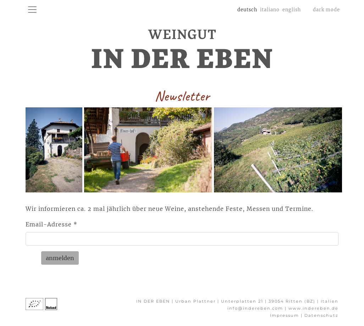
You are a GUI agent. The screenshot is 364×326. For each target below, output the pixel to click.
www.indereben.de (313, 308)
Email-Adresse (51, 224)
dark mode (326, 9)
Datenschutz (321, 315)
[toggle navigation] (32, 9)
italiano (270, 9)
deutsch (248, 8)
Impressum (285, 315)
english (291, 9)
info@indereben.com (255, 308)
